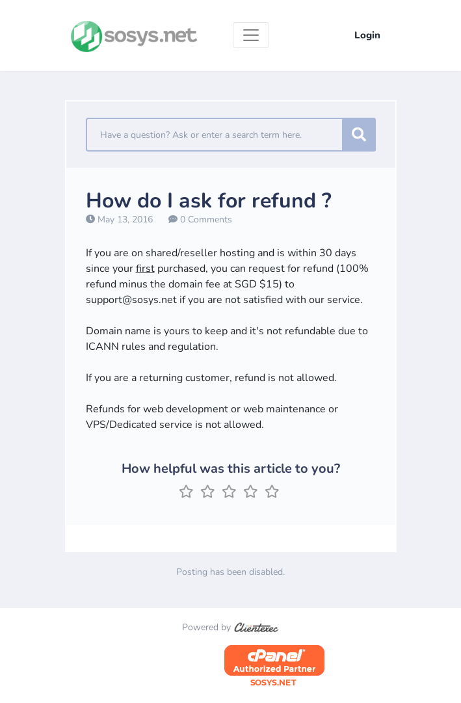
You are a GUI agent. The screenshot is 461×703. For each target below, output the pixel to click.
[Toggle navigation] (251, 35)
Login (367, 35)
